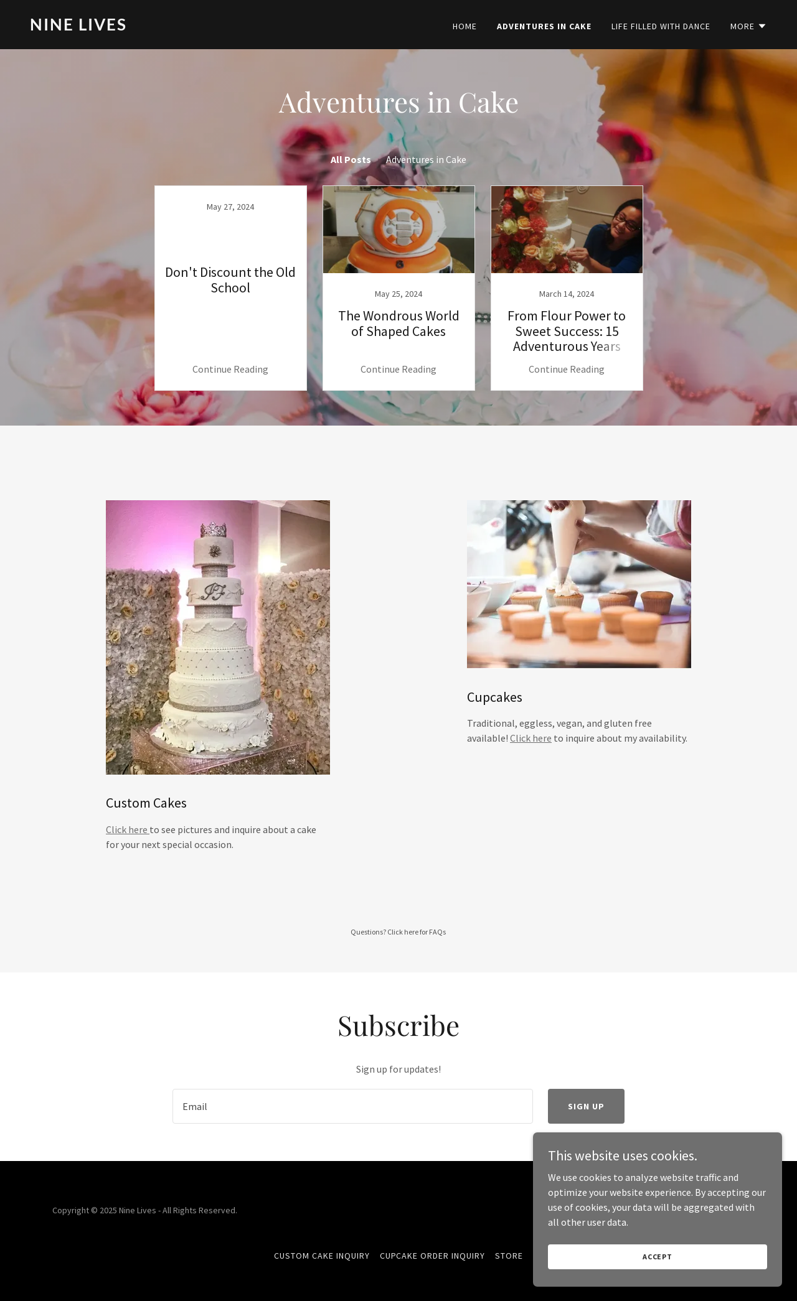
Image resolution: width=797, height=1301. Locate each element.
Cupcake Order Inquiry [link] (433, 1255)
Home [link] (465, 26)
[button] (748, 26)
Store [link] (509, 1255)
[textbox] (352, 1106)
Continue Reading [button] (230, 369)
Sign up (586, 1106)
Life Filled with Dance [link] (660, 26)
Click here (127, 829)
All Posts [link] (351, 159)
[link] (209, 27)
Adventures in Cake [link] (544, 26)
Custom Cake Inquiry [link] (322, 1255)
